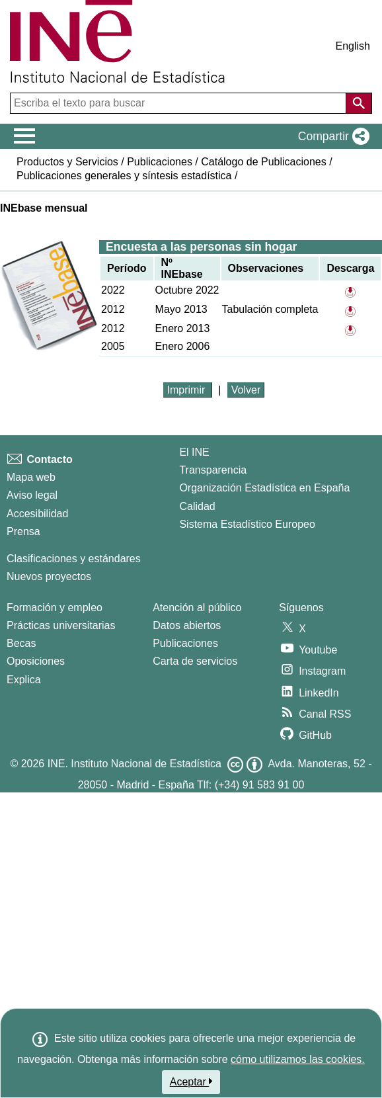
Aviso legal (32, 495)
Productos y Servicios (67, 161)
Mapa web (31, 477)
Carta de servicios (195, 661)
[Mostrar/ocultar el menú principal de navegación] (25, 136)
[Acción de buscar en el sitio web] (359, 103)
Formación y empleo (54, 607)
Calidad (197, 506)
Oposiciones (36, 661)
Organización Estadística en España (264, 487)
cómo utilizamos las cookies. (298, 1059)
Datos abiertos (187, 625)
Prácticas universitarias (61, 625)
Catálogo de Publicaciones (263, 161)
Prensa (23, 531)
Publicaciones (159, 161)
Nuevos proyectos (49, 576)
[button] (331, 136)
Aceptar (191, 1081)
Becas (21, 643)
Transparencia (213, 470)
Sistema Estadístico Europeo (247, 524)
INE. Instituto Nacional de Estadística (134, 763)
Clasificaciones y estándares (74, 558)
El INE (194, 452)
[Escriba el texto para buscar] (179, 103)
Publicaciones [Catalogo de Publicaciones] (185, 643)
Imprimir (187, 390)
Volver (245, 390)
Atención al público (197, 607)
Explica (24, 679)
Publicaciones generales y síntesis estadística (124, 175)
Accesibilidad (37, 513)
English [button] (353, 46)
